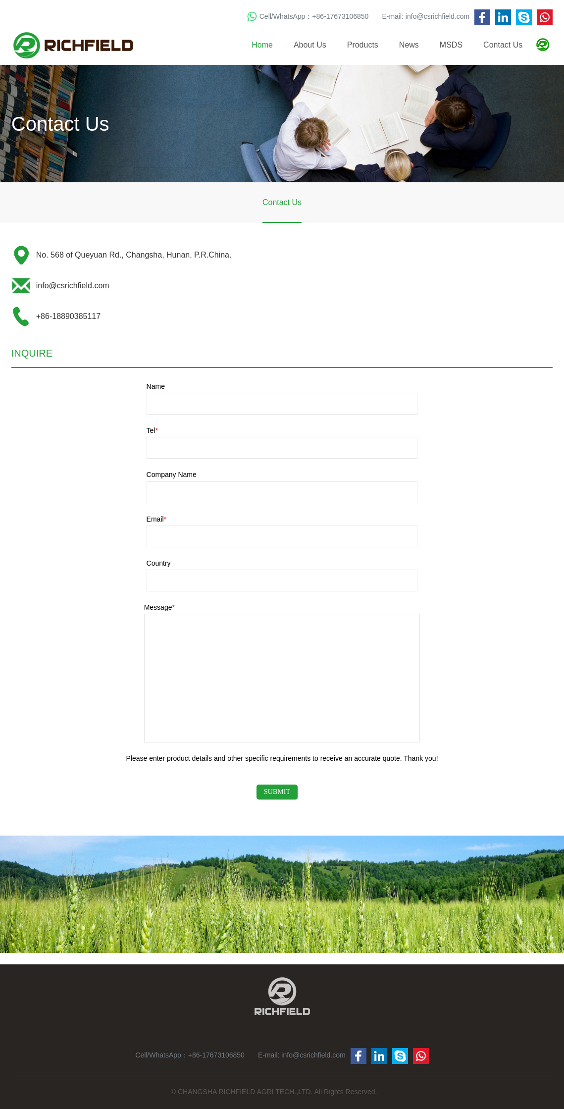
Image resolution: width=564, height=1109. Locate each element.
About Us (310, 45)
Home (262, 45)
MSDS (451, 45)
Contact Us (502, 45)
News (409, 45)
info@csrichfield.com (437, 16)
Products (362, 45)
